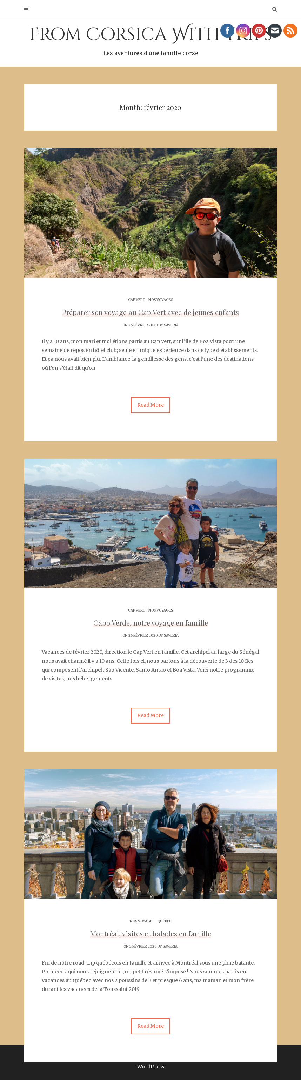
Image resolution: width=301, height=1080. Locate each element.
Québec (165, 921)
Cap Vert (136, 300)
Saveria (171, 325)
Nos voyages (160, 300)
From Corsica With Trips (150, 40)
